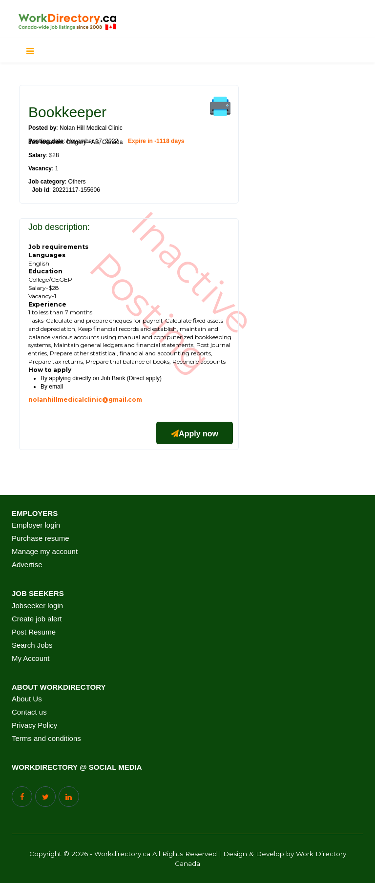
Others (76, 181)
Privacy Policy (34, 725)
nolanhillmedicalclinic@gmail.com (85, 399)
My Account (31, 658)
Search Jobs (32, 645)
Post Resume (34, 632)
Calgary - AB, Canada (94, 142)
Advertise (27, 565)
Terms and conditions (46, 738)
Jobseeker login (37, 606)
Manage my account (45, 551)
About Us (27, 699)
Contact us (29, 712)
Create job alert (37, 619)
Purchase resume (40, 538)
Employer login (36, 525)
